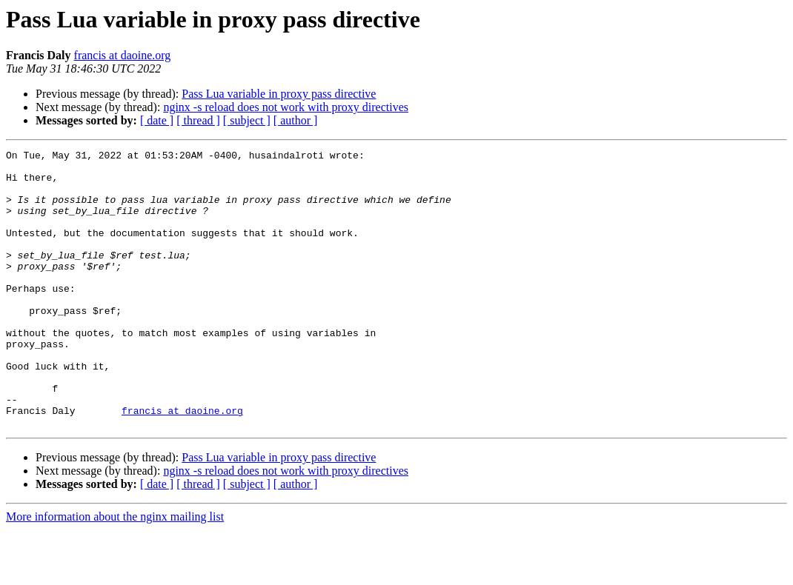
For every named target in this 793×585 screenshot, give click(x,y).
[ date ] (156, 120)
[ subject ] (247, 120)
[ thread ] (198, 120)
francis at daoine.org (122, 55)
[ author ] (295, 120)
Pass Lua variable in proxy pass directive (279, 93)
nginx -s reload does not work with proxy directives (285, 107)
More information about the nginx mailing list (115, 572)
